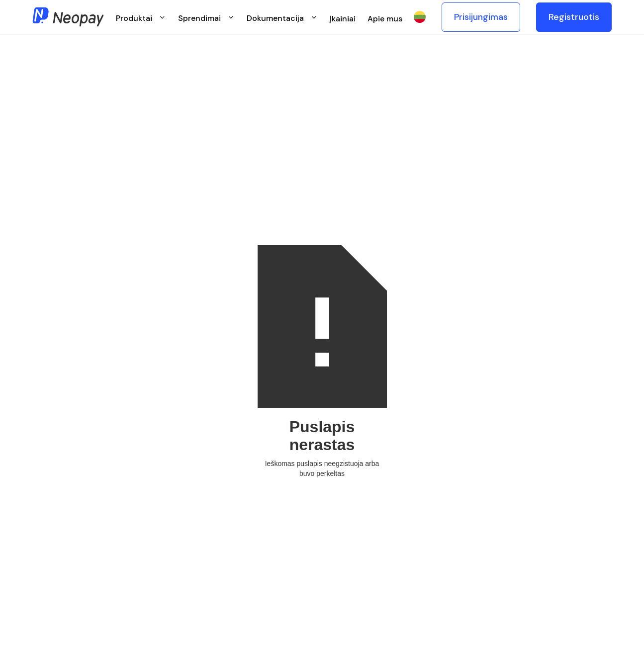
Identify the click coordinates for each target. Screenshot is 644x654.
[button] (141, 17)
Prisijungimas (481, 17)
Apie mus (385, 18)
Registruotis (574, 17)
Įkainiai (343, 18)
